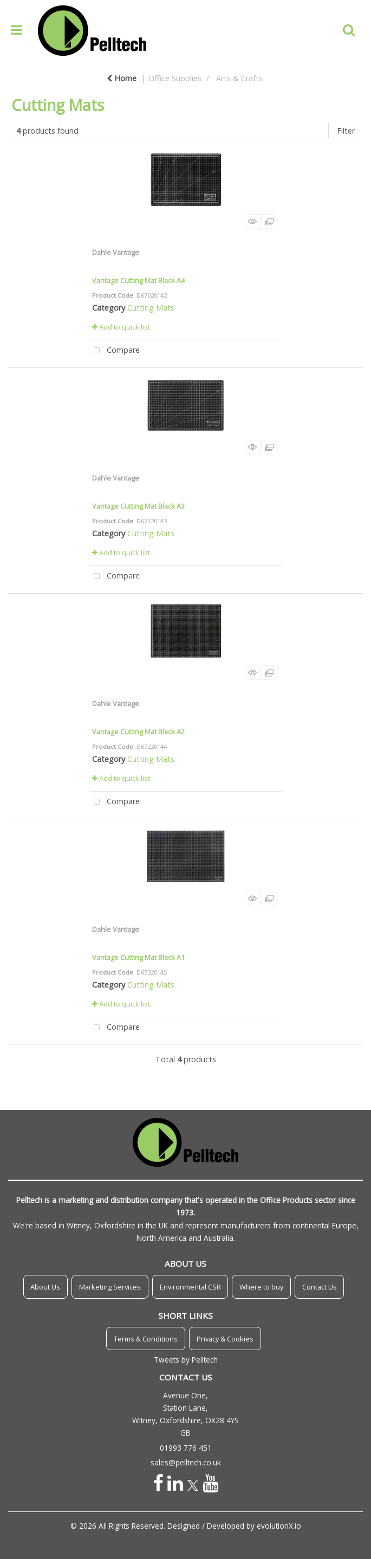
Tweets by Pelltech (186, 1359)
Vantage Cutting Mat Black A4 (138, 280)
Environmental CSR (190, 1287)
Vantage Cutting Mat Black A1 (138, 957)
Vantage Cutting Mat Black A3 (138, 506)
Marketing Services (110, 1287)
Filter (346, 131)
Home (121, 78)
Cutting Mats (150, 307)
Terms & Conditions (146, 1339)
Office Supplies (174, 78)
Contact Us (319, 1287)
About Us (45, 1287)
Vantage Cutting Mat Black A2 (138, 731)
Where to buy (261, 1287)
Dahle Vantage (115, 252)
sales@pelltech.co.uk (186, 1462)
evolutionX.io (279, 1526)
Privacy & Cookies (225, 1339)
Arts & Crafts (239, 78)
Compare (114, 351)
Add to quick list (121, 327)
